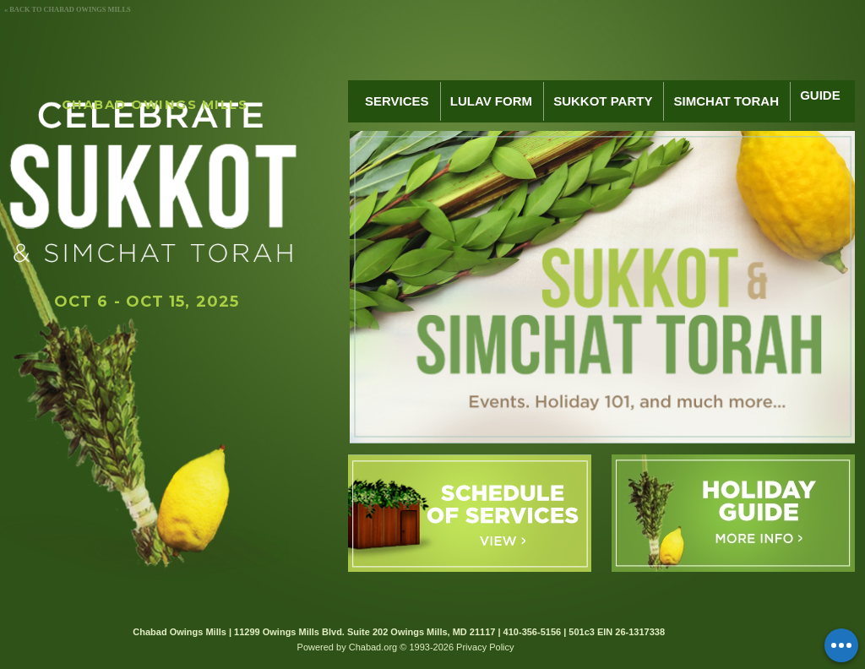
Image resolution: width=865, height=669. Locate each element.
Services (397, 101)
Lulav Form (491, 101)
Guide (820, 101)
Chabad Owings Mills (155, 104)
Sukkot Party (602, 101)
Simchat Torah (726, 101)
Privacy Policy (485, 647)
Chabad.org (373, 647)
